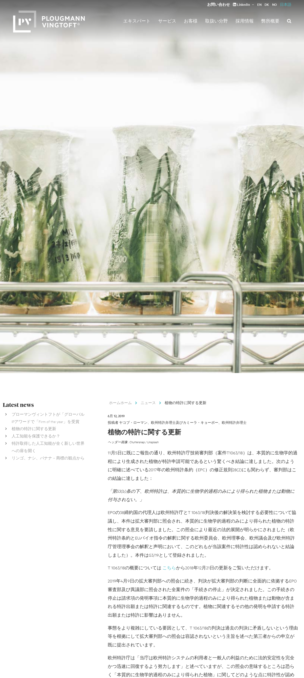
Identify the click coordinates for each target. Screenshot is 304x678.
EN (259, 4)
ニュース (148, 402)
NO (274, 4)
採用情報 (244, 21)
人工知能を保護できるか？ (36, 435)
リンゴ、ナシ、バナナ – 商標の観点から (48, 457)
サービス (167, 21)
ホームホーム (120, 402)
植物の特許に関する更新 (34, 428)
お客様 (191, 21)
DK (267, 4)
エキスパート (136, 21)
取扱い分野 (216, 21)
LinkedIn (241, 4)
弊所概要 (270, 21)
